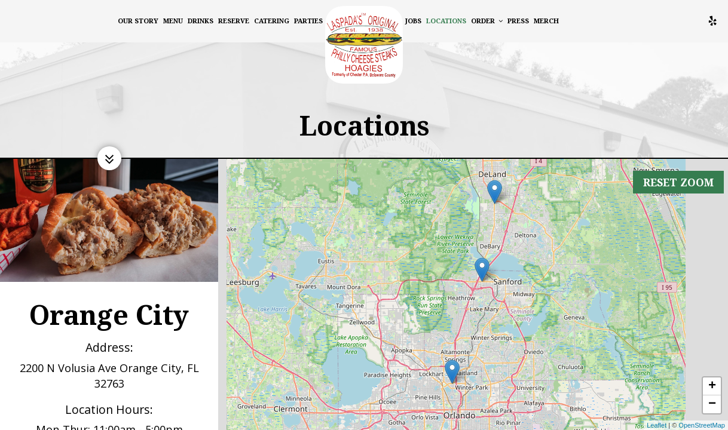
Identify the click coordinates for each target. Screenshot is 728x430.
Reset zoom (677, 174)
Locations (446, 20)
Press (518, 20)
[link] (364, 45)
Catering (271, 20)
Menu (173, 20)
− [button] (712, 404)
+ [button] (712, 386)
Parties (308, 20)
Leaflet (656, 425)
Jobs (413, 20)
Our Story (138, 20)
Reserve (233, 20)
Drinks (200, 20)
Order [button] (487, 20)
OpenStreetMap (701, 425)
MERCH (546, 20)
